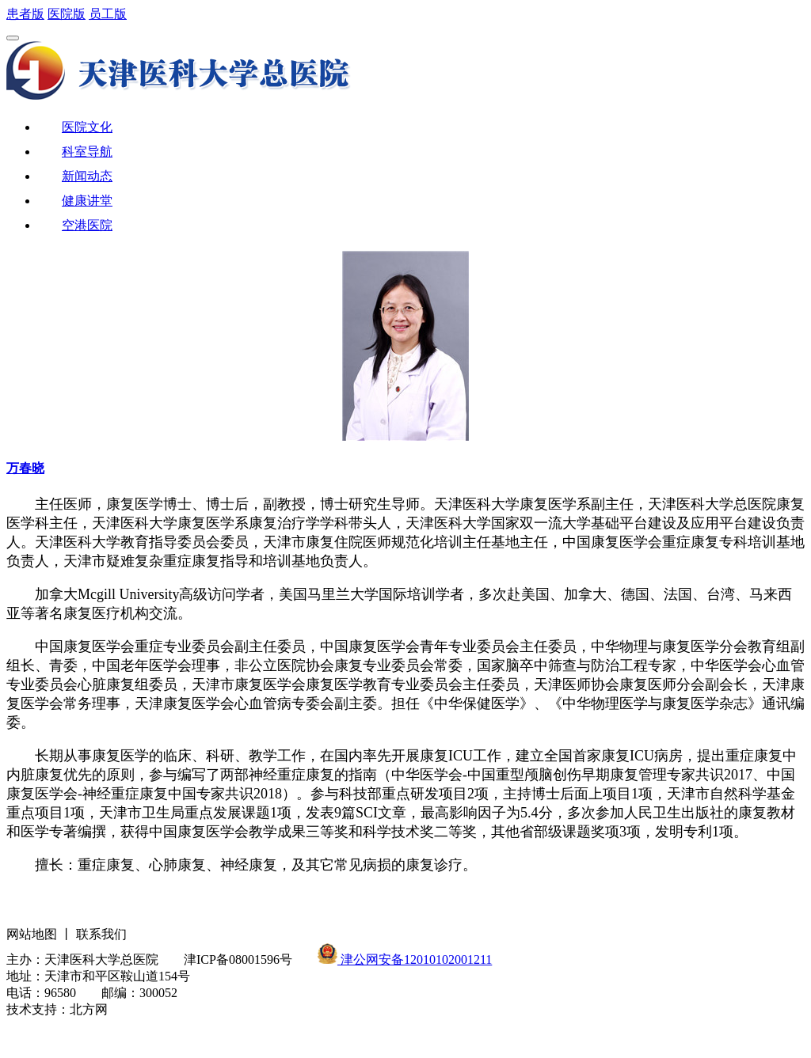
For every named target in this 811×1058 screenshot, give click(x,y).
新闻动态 (87, 176)
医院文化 (87, 127)
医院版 (67, 14)
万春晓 (25, 468)
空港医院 (87, 225)
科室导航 (87, 151)
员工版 (108, 14)
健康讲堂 (87, 200)
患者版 (25, 14)
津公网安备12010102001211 (414, 959)
